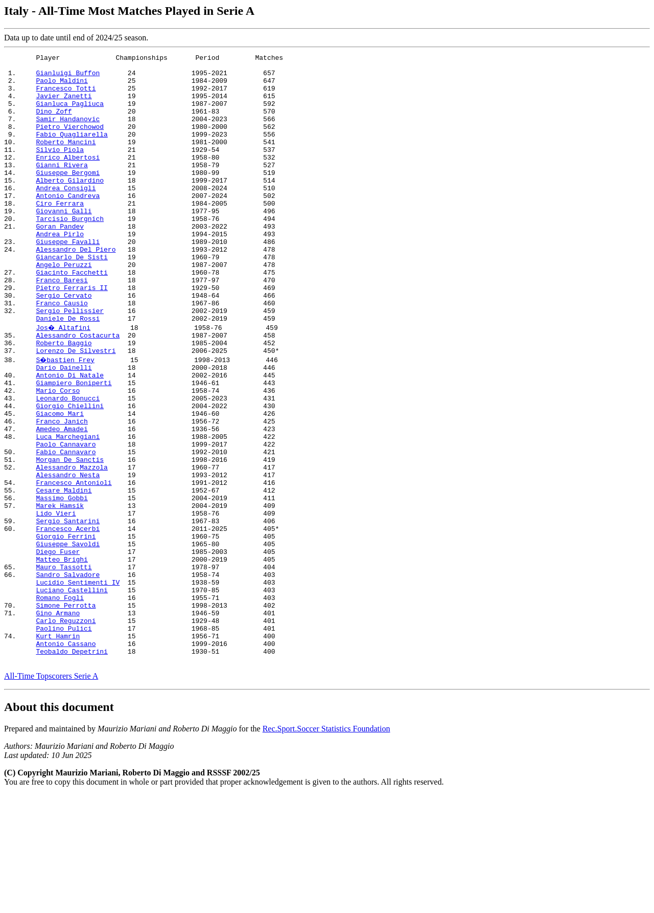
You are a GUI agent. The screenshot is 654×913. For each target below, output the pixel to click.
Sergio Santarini (68, 611)
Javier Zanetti (63, 104)
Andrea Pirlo (60, 270)
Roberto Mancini (66, 160)
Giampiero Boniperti (73, 445)
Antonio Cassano (66, 758)
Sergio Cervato (63, 344)
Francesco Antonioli (73, 565)
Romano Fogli (60, 703)
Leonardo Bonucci (68, 464)
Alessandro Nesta (68, 556)
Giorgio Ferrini (66, 629)
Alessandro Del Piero (75, 289)
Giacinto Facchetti (71, 316)
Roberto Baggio (63, 399)
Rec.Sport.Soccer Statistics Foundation (326, 846)
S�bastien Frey (66, 417)
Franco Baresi (61, 325)
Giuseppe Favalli (68, 279)
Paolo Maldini (61, 86)
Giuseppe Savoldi (68, 638)
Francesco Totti (66, 95)
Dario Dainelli (63, 427)
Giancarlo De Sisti (71, 298)
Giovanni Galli (63, 243)
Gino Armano (58, 721)
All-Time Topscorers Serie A (51, 794)
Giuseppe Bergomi (68, 197)
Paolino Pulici (63, 740)
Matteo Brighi (61, 657)
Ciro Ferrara (60, 233)
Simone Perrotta (66, 712)
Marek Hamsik (60, 592)
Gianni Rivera (61, 187)
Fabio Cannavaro (66, 528)
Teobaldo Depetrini (71, 767)
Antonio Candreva (68, 224)
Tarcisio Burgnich (70, 252)
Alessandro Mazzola (71, 546)
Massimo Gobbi (61, 583)
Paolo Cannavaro (66, 519)
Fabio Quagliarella (71, 150)
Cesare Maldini (63, 574)
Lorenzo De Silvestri (75, 408)
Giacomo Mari (60, 482)
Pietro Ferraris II (71, 335)
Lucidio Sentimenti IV (78, 684)
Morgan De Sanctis (70, 537)
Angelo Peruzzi (63, 307)
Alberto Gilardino (70, 206)
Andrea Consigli (66, 215)
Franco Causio (61, 353)
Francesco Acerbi (68, 620)
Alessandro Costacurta (78, 390)
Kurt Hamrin (58, 749)
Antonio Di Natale (70, 436)
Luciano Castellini (71, 694)
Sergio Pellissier (70, 362)
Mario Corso (58, 454)
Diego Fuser (58, 648)
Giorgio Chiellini (70, 473)
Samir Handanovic (68, 132)
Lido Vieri (56, 602)
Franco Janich (61, 491)
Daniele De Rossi (68, 371)
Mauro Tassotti (63, 666)
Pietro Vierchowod (70, 141)
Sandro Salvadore (68, 675)
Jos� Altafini (63, 381)
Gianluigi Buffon (68, 77)
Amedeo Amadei (61, 500)
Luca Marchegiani (68, 510)
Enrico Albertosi (68, 178)
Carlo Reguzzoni (66, 731)
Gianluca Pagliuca (70, 114)
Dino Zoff (54, 123)
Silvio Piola (60, 169)
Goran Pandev (60, 261)
